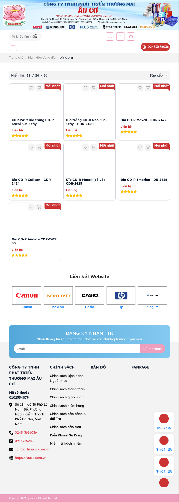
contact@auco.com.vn (32, 449)
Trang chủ (16, 57)
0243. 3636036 (26, 432)
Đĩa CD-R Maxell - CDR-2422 (143, 120)
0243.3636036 (155, 47)
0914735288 (24, 441)
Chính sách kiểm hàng (67, 406)
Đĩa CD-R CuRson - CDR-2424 (32, 182)
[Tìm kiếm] (36, 36)
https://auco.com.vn (30, 458)
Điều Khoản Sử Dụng (66, 435)
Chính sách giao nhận (66, 397)
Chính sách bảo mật (65, 427)
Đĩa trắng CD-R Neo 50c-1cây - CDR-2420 (86, 122)
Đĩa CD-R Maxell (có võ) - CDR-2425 (86, 182)
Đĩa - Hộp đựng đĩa (41, 57)
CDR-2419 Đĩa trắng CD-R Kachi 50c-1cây (33, 122)
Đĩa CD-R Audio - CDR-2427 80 (34, 241)
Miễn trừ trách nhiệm (66, 443)
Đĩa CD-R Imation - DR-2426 (143, 180)
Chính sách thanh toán (67, 389)
